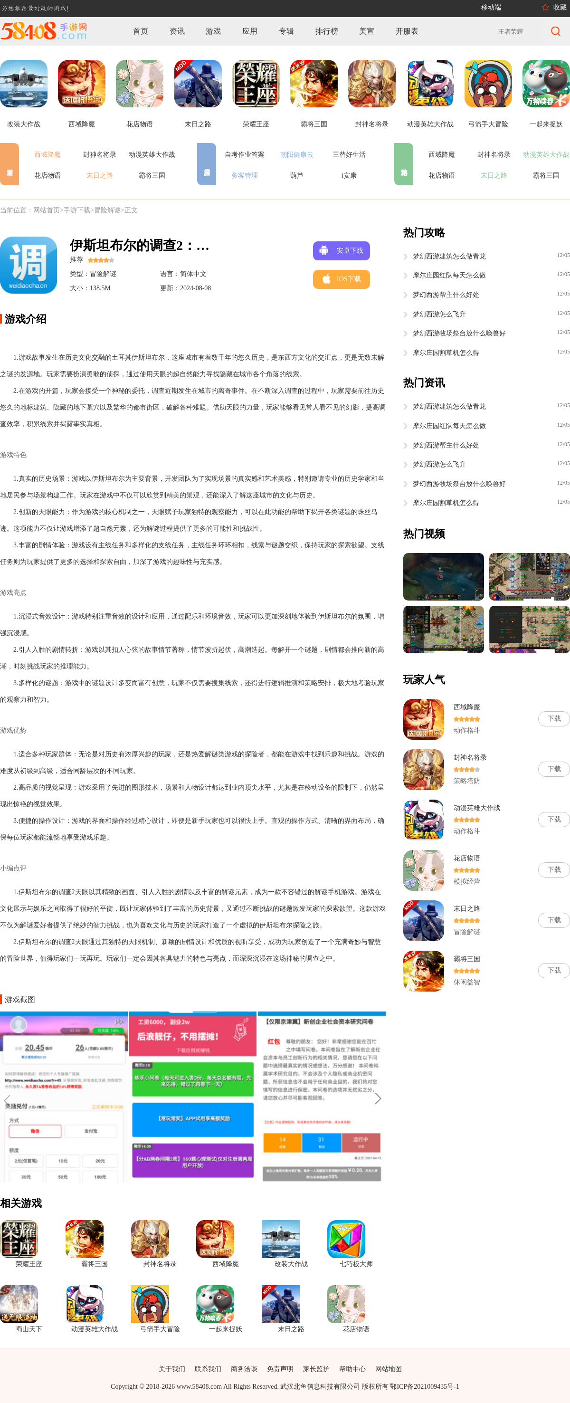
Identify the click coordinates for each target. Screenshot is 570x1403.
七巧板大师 (356, 1264)
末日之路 (99, 175)
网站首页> (48, 210)
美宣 (366, 31)
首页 (140, 31)
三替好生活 (349, 154)
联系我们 (208, 1369)
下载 (554, 718)
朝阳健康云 (297, 154)
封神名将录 (99, 154)
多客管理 (244, 175)
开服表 (407, 31)
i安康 (349, 175)
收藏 (560, 7)
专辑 (286, 31)
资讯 (177, 31)
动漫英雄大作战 (152, 154)
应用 (249, 31)
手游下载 (77, 210)
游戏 (213, 31)
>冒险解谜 (105, 210)
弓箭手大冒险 (160, 1329)
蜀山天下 (29, 1329)
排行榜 (326, 31)
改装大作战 (291, 1264)
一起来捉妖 (225, 1329)
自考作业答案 (245, 154)
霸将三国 (152, 175)
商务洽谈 (244, 1369)
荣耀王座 (29, 1264)
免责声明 (280, 1369)
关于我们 (172, 1369)
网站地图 (388, 1369)
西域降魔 (47, 154)
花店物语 (47, 175)
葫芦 (297, 175)
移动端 (491, 7)
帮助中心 (352, 1369)
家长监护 (316, 1369)
